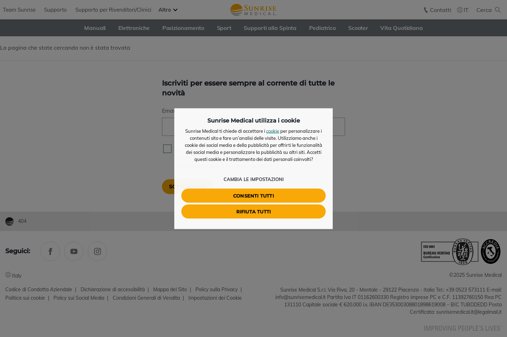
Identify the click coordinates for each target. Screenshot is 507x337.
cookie (272, 130)
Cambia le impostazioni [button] (254, 179)
